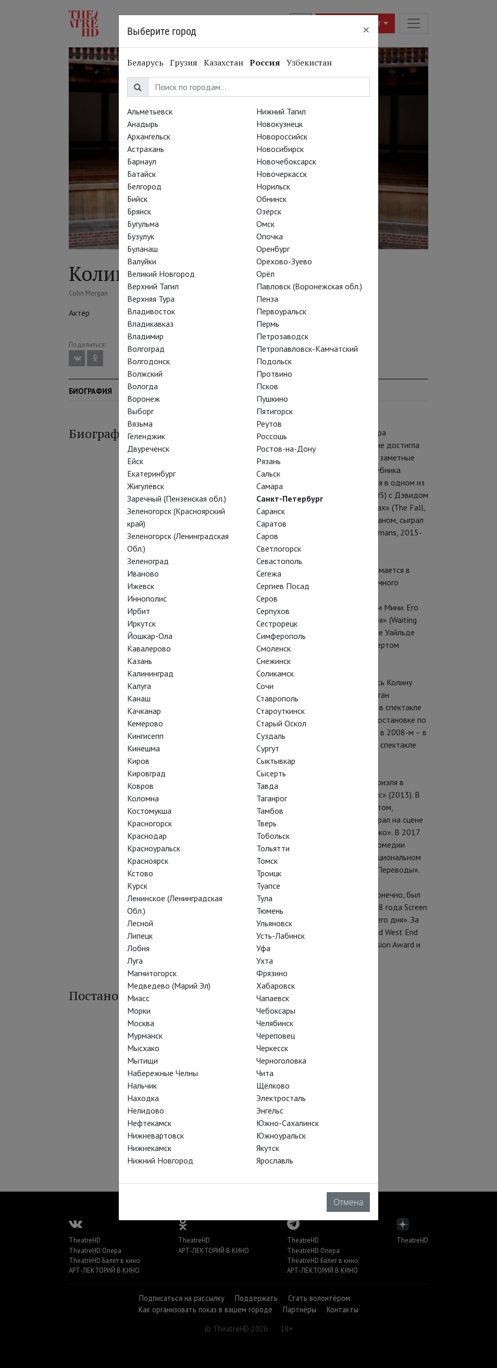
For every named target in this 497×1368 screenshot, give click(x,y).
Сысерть (271, 773)
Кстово (140, 873)
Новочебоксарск (286, 161)
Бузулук (140, 236)
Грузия (183, 62)
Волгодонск (148, 361)
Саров (267, 536)
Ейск (135, 461)
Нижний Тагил (281, 111)
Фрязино (272, 973)
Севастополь (279, 561)
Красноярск (147, 860)
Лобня (138, 948)
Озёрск (268, 211)
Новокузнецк (279, 124)
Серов (267, 598)
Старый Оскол (281, 723)
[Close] (366, 29)
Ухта (264, 960)
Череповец (275, 1035)
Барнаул (141, 161)
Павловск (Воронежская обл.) (309, 286)
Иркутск (141, 623)
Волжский (145, 373)
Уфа (263, 948)
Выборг (140, 411)
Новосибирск (280, 149)
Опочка (269, 236)
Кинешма (143, 748)
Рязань (268, 461)
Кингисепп (145, 736)
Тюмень (269, 910)
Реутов (269, 423)
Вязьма (140, 423)
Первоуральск (281, 311)
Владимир (145, 336)
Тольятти (273, 848)
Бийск (137, 199)
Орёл (265, 274)
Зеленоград (148, 561)
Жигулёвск (145, 486)
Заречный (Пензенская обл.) (176, 498)
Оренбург (273, 249)
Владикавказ (150, 323)
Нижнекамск (149, 1148)
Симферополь (281, 636)
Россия (265, 62)
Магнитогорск (152, 973)
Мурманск (145, 1035)
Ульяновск (274, 923)
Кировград (146, 773)
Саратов (271, 523)
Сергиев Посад (282, 586)
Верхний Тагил (153, 286)
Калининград (150, 673)
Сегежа (268, 573)
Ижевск (140, 586)
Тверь (266, 823)
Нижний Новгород (160, 1160)
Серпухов (273, 611)
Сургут (267, 748)
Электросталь (281, 1098)
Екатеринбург (151, 473)
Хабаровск (275, 985)
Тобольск (273, 835)
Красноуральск (153, 848)
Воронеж (143, 398)
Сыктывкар (275, 761)
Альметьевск (149, 111)
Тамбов (269, 811)
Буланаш (142, 249)
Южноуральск (281, 1135)
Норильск (273, 186)
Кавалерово (149, 648)
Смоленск (273, 648)
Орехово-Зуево (284, 261)
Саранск (270, 511)
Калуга (139, 686)
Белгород (144, 186)
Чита (265, 1073)
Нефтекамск (149, 1123)
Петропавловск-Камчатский (307, 348)
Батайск (141, 174)
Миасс (138, 998)
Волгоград (146, 348)
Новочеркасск (281, 174)
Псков (267, 386)
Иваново (143, 573)
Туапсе (268, 885)
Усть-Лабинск (280, 935)
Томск (267, 860)
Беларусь (145, 62)
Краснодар (147, 835)
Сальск (268, 473)
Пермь (267, 323)
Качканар (144, 711)
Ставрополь (277, 698)
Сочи (265, 686)
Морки (139, 1010)
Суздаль (270, 736)
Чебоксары (275, 1010)
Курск (137, 885)
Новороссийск (281, 136)
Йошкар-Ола (149, 636)
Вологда (142, 386)
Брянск (139, 211)
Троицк (268, 873)
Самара (269, 486)
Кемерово (145, 723)
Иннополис (147, 598)
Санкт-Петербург (289, 498)
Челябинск (274, 1023)
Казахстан (223, 62)
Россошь (271, 436)
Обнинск (271, 199)
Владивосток (151, 311)
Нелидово (145, 1110)
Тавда (267, 786)
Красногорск (149, 823)
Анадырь (142, 124)
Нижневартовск (155, 1135)
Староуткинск (280, 711)
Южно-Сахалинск (287, 1123)
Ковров (140, 786)
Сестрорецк (276, 623)
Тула (264, 898)
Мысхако (143, 1048)
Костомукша (149, 811)
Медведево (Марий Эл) (168, 985)
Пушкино (272, 398)
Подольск (274, 361)
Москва (140, 1023)
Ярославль (274, 1160)
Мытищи (142, 1060)
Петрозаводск (282, 336)
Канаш (139, 698)
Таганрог (271, 798)
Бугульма (143, 224)
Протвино (274, 373)
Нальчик (142, 1085)
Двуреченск (148, 448)
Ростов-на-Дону (286, 448)
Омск (265, 224)
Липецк (140, 935)
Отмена (348, 1202)
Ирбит (138, 611)
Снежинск (273, 661)
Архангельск (148, 136)
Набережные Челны (162, 1073)
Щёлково (273, 1085)
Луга (135, 960)
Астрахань (145, 149)
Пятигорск (274, 411)
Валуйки (141, 261)
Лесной (140, 923)
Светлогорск (278, 548)
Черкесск (272, 1048)
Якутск (267, 1148)
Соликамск (275, 673)
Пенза (267, 298)
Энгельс (269, 1110)
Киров (138, 761)
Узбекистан (309, 62)
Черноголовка (281, 1060)
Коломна (143, 798)
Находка (143, 1098)
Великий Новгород (161, 274)
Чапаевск (272, 998)
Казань (139, 661)
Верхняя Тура (151, 298)
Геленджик (146, 436)
